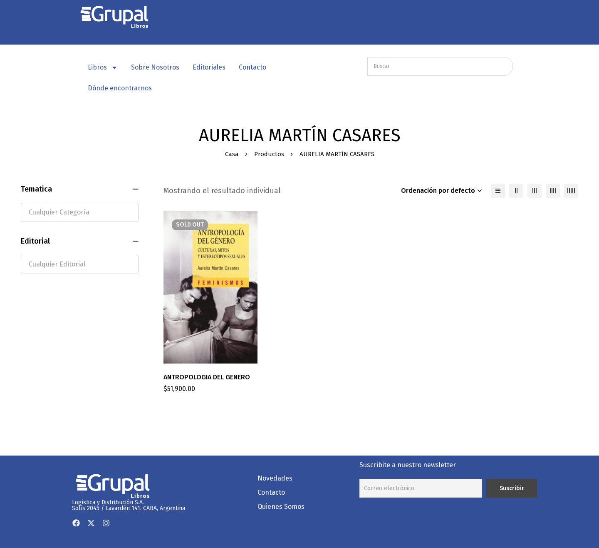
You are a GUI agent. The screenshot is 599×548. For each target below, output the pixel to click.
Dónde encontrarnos (120, 88)
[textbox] (80, 212)
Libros (103, 67)
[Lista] (498, 191)
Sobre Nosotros (155, 67)
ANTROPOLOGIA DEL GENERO (206, 377)
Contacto (252, 67)
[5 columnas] (571, 191)
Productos (269, 154)
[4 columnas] (553, 191)
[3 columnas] (534, 191)
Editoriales (209, 67)
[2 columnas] (516, 191)
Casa (232, 154)
